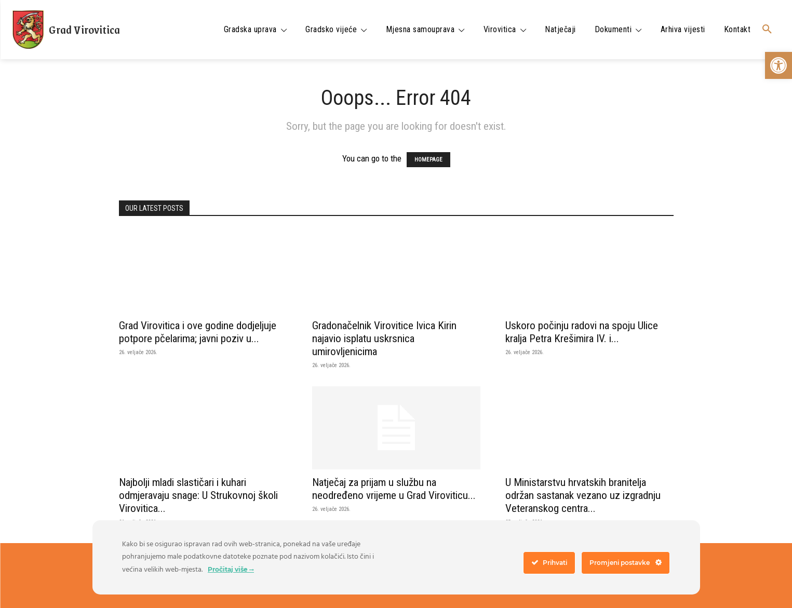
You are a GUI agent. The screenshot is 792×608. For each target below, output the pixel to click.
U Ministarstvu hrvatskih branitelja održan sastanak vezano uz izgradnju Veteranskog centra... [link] (583, 495)
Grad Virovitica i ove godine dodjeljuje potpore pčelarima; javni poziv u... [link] (197, 332)
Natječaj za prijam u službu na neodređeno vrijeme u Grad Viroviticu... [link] (394, 489)
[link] (778, 65)
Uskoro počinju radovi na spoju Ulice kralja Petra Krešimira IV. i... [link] (581, 332)
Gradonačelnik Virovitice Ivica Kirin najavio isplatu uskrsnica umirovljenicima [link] (384, 338)
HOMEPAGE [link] (428, 159)
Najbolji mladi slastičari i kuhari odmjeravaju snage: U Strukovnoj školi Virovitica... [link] (198, 495)
